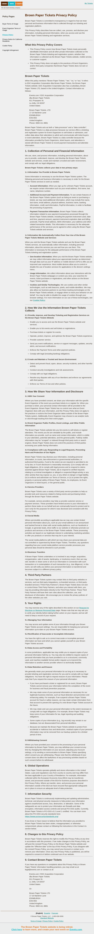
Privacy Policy (7, 35)
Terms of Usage (36, 921)
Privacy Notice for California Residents (12, 40)
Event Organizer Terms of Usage (11, 29)
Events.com (76, 929)
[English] (39, 913)
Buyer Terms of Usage (10, 24)
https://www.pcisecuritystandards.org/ (41, 816)
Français (55, 913)
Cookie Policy (7, 46)
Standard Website (47, 918)
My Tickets (89, 3)
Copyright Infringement (10, 50)
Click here (16, 929)
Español (47, 913)
